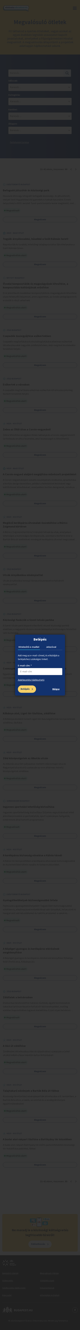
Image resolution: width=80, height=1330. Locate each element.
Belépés (25, 689)
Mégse (56, 689)
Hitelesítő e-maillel (28, 647)
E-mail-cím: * (25, 665)
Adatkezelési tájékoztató (31, 680)
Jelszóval (51, 647)
